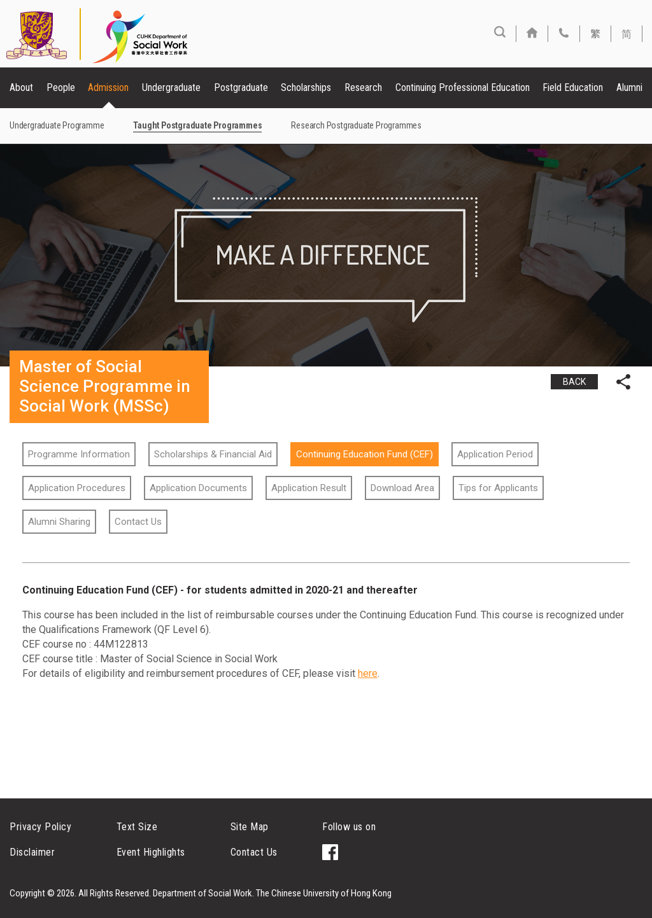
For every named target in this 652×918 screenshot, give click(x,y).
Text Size (137, 827)
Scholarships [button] (306, 87)
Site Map (249, 827)
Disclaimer (32, 852)
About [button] (21, 87)
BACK (574, 382)
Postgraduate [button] (241, 87)
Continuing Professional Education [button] (462, 87)
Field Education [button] (572, 87)
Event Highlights (151, 852)
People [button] (60, 87)
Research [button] (363, 87)
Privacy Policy (40, 827)
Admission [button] (108, 87)
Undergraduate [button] (171, 87)
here (368, 673)
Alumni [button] (629, 87)
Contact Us (254, 852)
